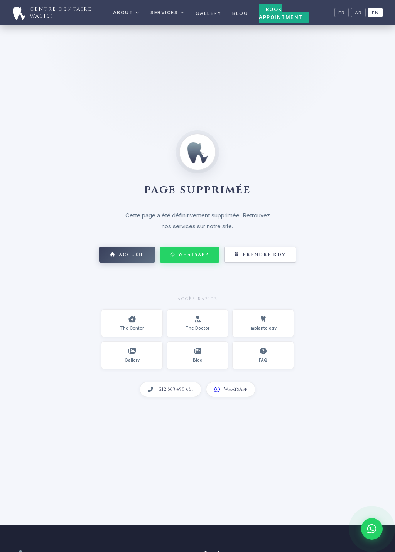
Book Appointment (281, 13)
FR (341, 12)
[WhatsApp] (372, 529)
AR (358, 12)
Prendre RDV (260, 254)
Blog (240, 13)
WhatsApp (189, 254)
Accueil (127, 254)
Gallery (209, 13)
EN (375, 12)
